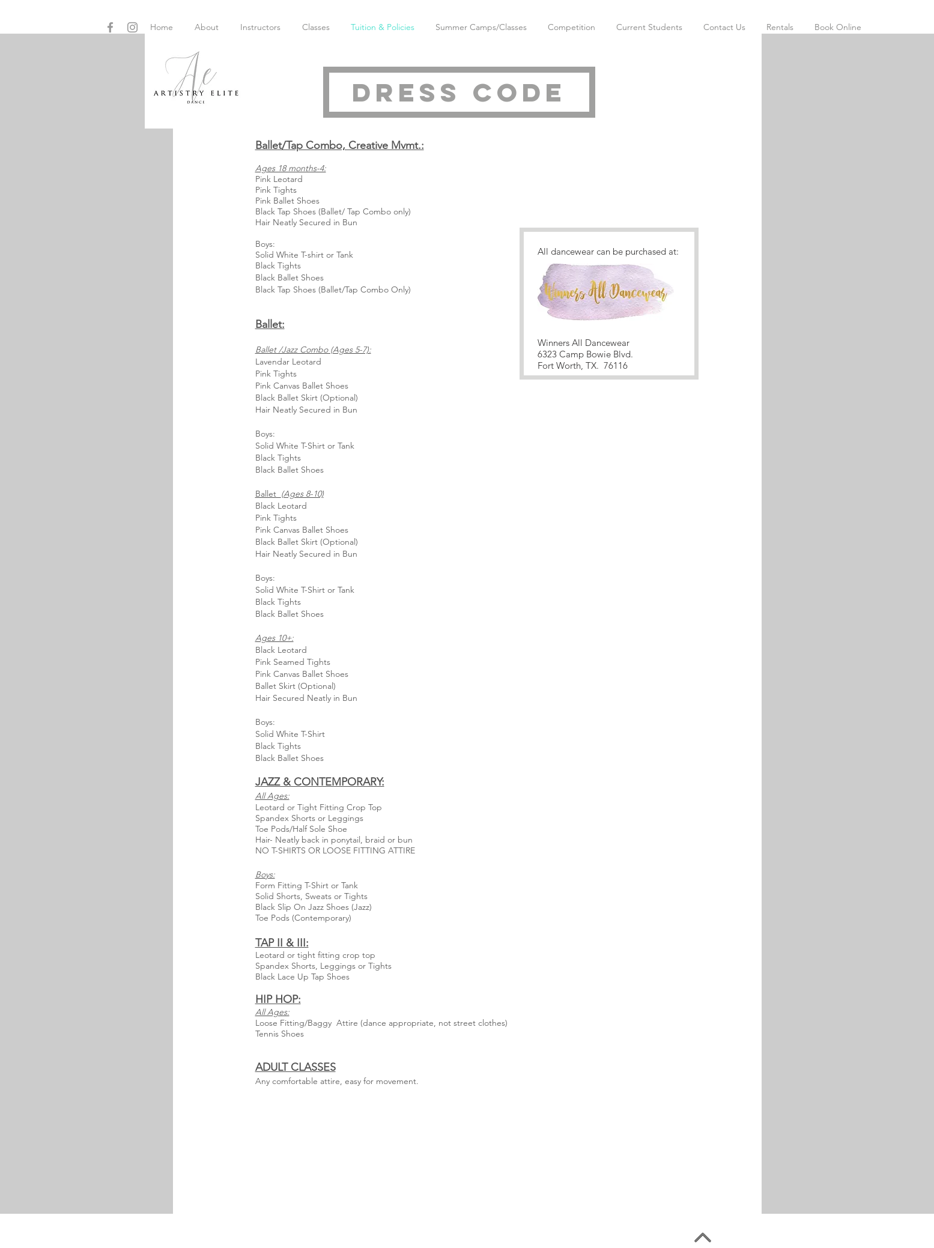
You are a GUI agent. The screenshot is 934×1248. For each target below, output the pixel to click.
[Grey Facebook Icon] (110, 27)
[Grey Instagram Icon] (132, 27)
